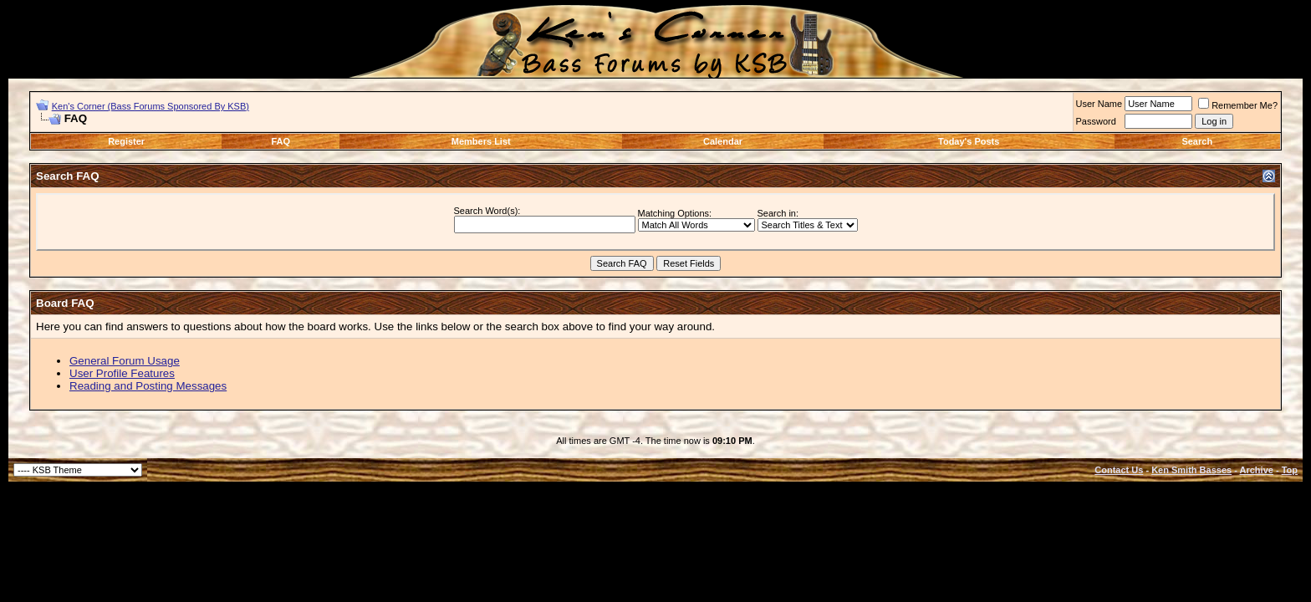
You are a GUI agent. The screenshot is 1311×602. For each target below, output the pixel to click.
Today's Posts (968, 141)
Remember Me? (1238, 105)
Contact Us (1118, 470)
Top (1290, 470)
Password (1096, 121)
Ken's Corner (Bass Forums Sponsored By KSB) (150, 106)
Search (1196, 141)
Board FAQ (65, 303)
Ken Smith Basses (1191, 470)
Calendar (722, 141)
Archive (1256, 470)
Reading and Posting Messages (148, 386)
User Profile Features (122, 373)
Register (126, 141)
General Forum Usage (124, 361)
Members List (481, 141)
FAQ (281, 141)
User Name (1099, 104)
